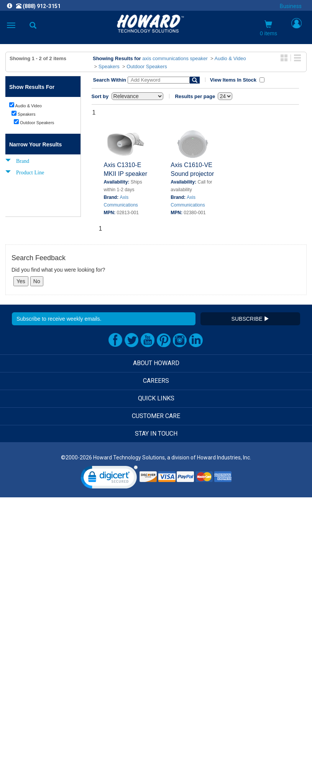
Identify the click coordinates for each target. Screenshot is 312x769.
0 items (268, 28)
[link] (109, 478)
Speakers (109, 66)
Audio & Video (230, 58)
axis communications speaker (175, 58)
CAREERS (156, 380)
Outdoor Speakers (146, 66)
